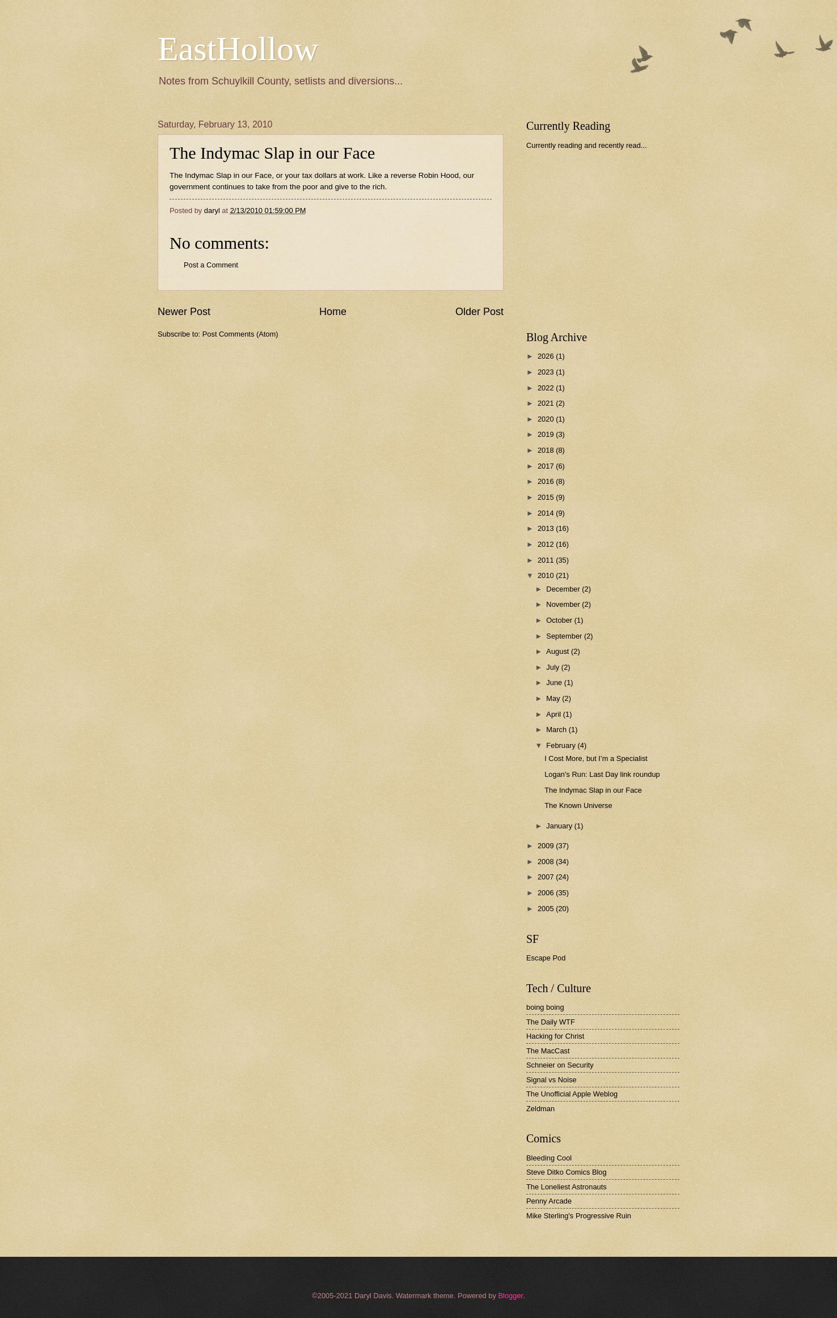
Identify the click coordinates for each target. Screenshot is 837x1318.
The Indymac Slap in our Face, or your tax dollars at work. (268, 175)
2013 (547, 528)
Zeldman (540, 1108)
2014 (547, 513)
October (560, 620)
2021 (547, 403)
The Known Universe (578, 805)
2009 (547, 845)
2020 (547, 419)
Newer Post (184, 311)
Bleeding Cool (549, 1158)
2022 (547, 388)
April (554, 714)
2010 (547, 575)
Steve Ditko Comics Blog (566, 1172)
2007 (547, 877)
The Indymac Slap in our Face (272, 152)
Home (332, 311)
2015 (547, 497)
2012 (547, 544)
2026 (547, 356)
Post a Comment (211, 265)
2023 (547, 372)
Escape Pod (545, 958)
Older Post (479, 311)
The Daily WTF (550, 1022)
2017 (547, 466)
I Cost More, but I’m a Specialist (596, 758)
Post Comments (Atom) (240, 334)
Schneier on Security (560, 1065)
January (560, 826)
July (553, 667)
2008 (547, 861)
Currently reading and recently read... (586, 145)
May (554, 698)
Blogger (510, 1295)
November (564, 604)
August (558, 651)
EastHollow (238, 48)
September (565, 636)
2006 (547, 892)
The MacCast (548, 1051)
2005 (547, 908)
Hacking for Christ (555, 1036)
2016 (547, 481)
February (561, 745)
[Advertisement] (611, 240)
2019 (547, 434)
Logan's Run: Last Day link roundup (602, 774)
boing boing (545, 1007)
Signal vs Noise (551, 1079)
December (564, 589)
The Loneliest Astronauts (566, 1187)
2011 (547, 560)
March (557, 729)
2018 (547, 450)
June (555, 682)
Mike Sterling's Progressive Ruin (578, 1215)
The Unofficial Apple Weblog (572, 1094)
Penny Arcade (549, 1201)
